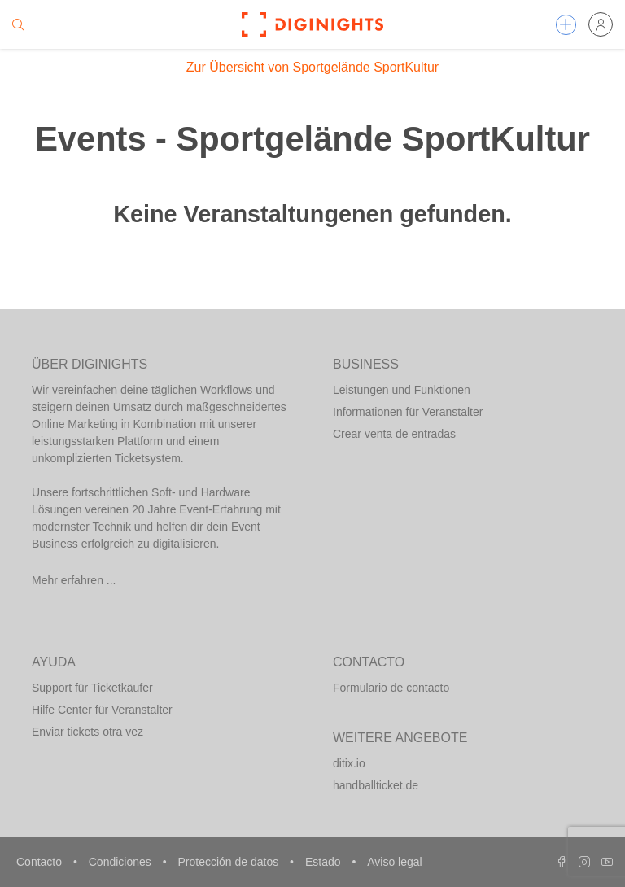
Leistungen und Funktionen (401, 389)
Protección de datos (229, 861)
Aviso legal (394, 861)
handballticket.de (375, 785)
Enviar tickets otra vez (87, 731)
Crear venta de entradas (394, 433)
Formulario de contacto (391, 687)
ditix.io (349, 763)
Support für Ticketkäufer (92, 687)
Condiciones (122, 861)
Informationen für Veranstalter (408, 411)
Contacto (40, 861)
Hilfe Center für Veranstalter (102, 709)
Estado (324, 861)
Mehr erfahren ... (74, 580)
